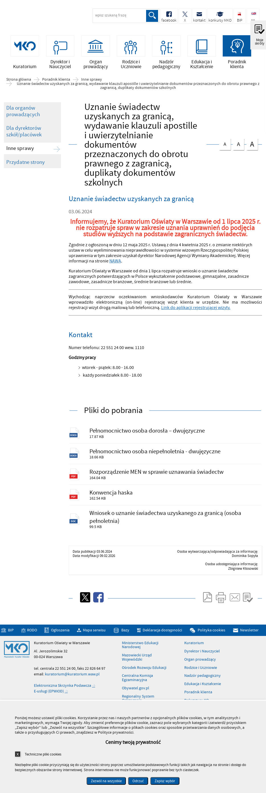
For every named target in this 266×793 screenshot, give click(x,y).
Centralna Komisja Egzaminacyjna (137, 679)
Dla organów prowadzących (23, 111)
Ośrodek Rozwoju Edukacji (144, 669)
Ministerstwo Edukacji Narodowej (140, 646)
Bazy (125, 631)
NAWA (115, 261)
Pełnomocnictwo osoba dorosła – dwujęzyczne (147, 431)
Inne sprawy (91, 80)
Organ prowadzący (200, 661)
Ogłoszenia (60, 631)
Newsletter (249, 631)
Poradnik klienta (56, 80)
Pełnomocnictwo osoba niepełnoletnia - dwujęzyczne (155, 452)
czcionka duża (252, 144)
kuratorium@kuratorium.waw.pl (72, 675)
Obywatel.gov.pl (135, 689)
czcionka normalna (224, 143)
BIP (11, 631)
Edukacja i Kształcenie (202, 685)
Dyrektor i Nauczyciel (202, 652)
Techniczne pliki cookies (43, 754)
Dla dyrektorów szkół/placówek (24, 131)
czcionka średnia (238, 143)
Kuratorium (194, 644)
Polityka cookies (211, 631)
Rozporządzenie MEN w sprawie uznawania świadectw (157, 472)
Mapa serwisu (94, 631)
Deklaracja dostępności (162, 631)
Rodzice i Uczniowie (200, 669)
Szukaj (152, 16)
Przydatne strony (25, 162)
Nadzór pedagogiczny (202, 677)
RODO (32, 631)
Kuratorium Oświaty (34, 17)
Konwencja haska (111, 493)
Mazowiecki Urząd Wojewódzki (137, 658)
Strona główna (18, 80)
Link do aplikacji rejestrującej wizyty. (195, 307)
